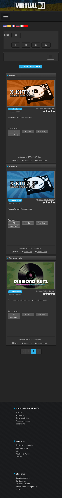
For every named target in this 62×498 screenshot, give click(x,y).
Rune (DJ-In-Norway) (47, 108)
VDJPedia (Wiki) (23, 454)
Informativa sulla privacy (27, 487)
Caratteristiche (22, 418)
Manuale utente (22, 448)
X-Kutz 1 (13, 75)
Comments (28, 160)
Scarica (19, 412)
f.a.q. (18, 451)
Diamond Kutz (15, 258)
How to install (42, 160)
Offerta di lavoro (23, 484)
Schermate (20, 424)
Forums (19, 456)
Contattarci (21, 481)
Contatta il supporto (24, 445)
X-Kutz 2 (13, 167)
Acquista (20, 415)
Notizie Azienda (23, 478)
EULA (18, 489)
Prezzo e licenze (23, 421)
